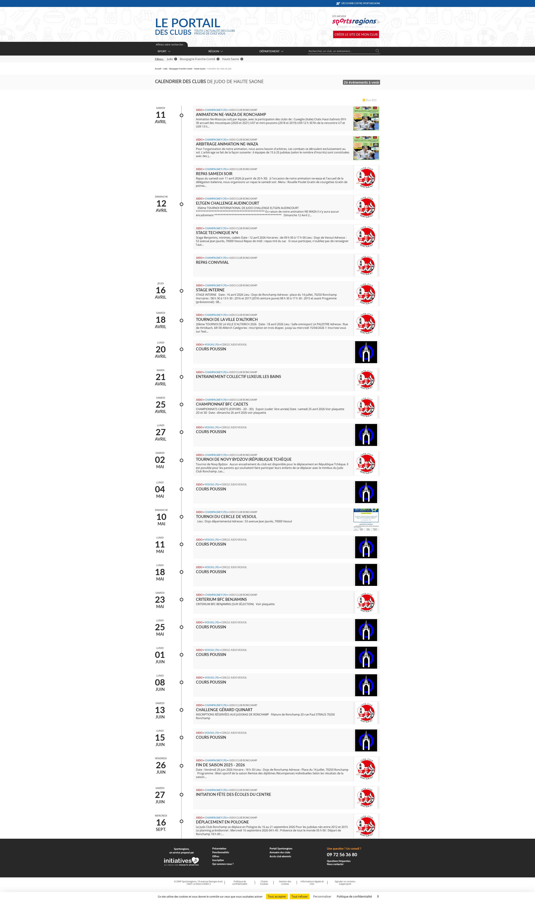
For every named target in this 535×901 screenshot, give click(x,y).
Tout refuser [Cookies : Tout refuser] (299, 896)
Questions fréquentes (339, 861)
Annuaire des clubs (280, 852)
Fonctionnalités (220, 852)
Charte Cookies (264, 882)
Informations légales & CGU (312, 882)
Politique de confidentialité (239, 882)
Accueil (158, 69)
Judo (172, 59)
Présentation (219, 848)
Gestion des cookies (285, 882)
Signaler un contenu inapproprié (345, 882)
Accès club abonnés (280, 856)
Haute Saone (232, 59)
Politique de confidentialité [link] (354, 896)
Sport (164, 51)
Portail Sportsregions (281, 848)
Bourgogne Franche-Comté (199, 59)
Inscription (218, 860)
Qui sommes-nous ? (223, 863)
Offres (215, 856)
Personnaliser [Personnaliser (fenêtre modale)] (322, 896)
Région (215, 51)
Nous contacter (335, 864)
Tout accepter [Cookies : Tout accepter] (277, 896)
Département (271, 51)
